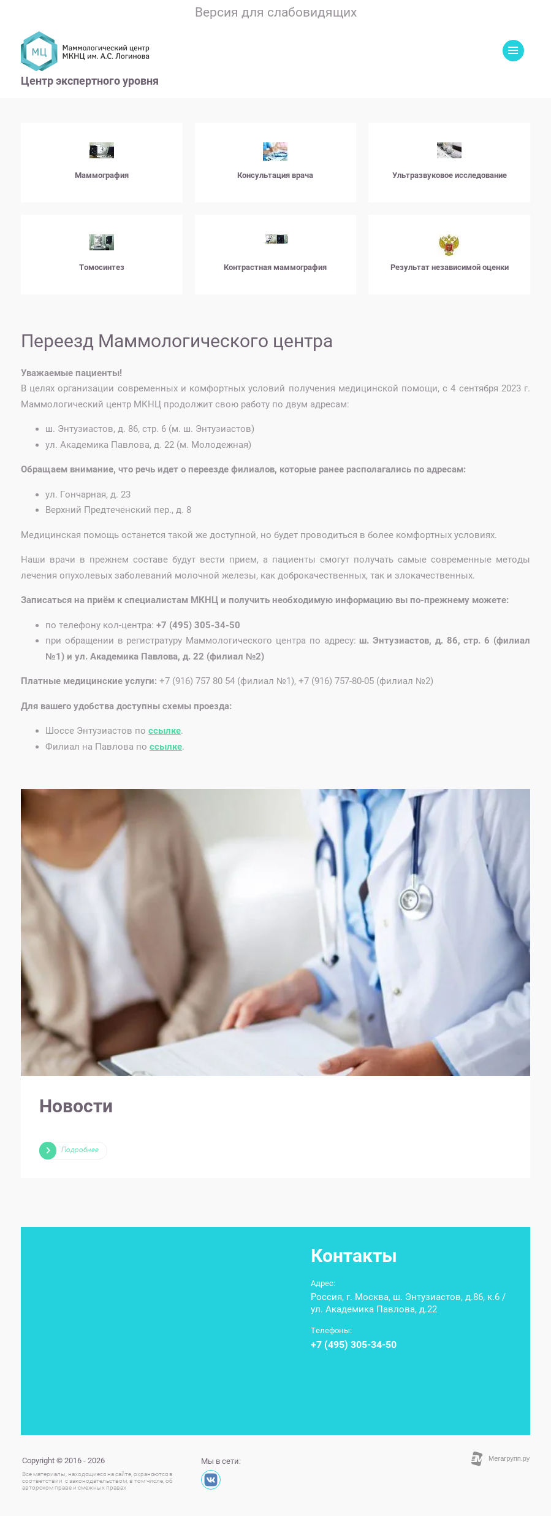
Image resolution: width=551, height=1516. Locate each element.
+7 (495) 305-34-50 (354, 1344)
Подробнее (80, 1149)
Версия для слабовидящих (276, 12)
